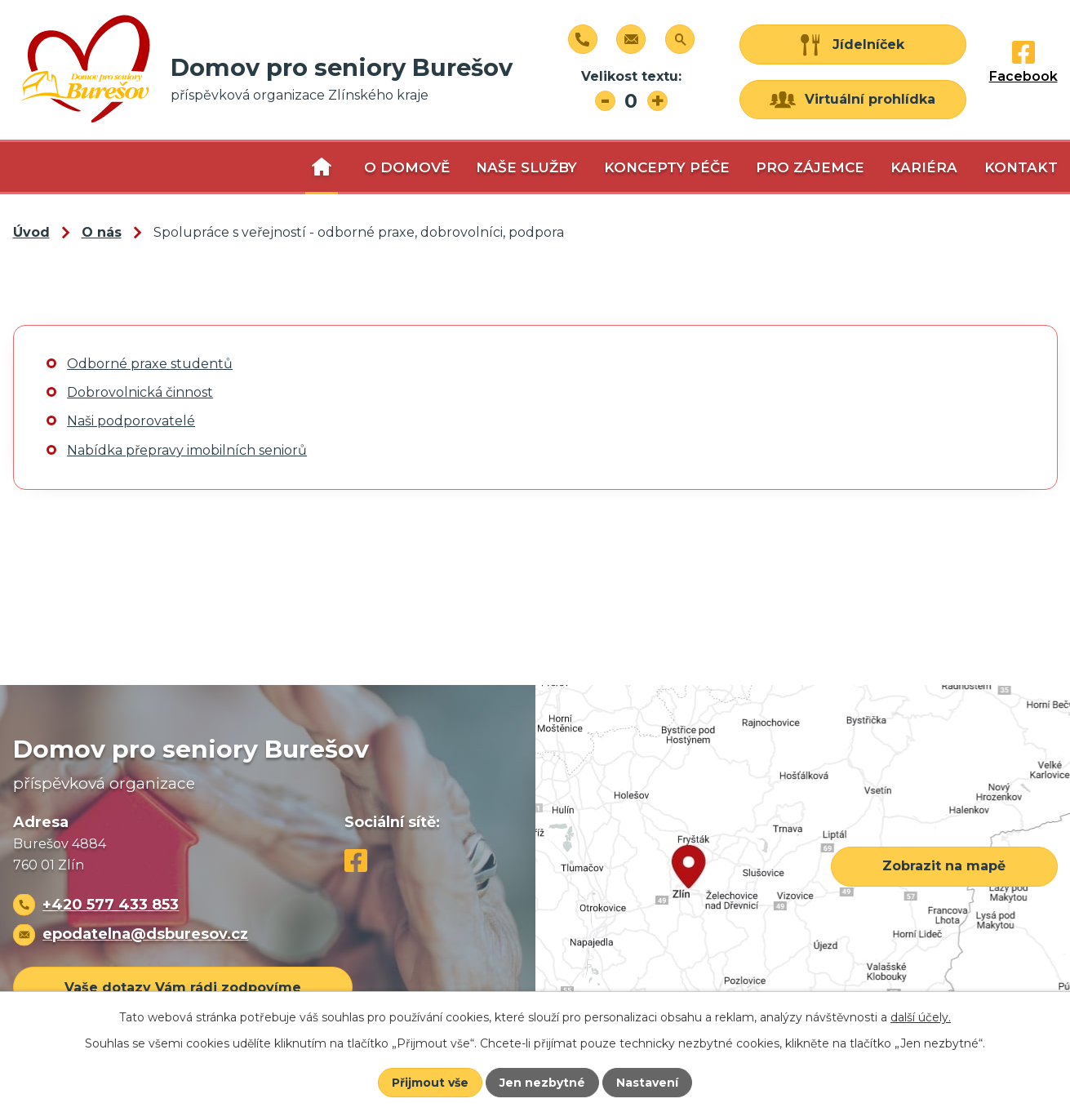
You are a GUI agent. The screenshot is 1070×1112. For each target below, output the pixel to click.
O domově (407, 167)
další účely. (920, 1017)
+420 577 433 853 (110, 904)
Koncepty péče (667, 167)
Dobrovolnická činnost (140, 392)
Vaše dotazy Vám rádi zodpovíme (182, 987)
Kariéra (923, 167)
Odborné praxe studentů (150, 363)
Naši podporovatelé (131, 421)
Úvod (31, 232)
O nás (321, 167)
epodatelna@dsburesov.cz (145, 933)
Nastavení (647, 1082)
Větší (657, 101)
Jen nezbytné (542, 1082)
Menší (605, 101)
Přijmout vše (430, 1082)
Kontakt (1021, 167)
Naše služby (526, 167)
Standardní (631, 101)
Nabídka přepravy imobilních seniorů (187, 450)
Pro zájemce (810, 167)
